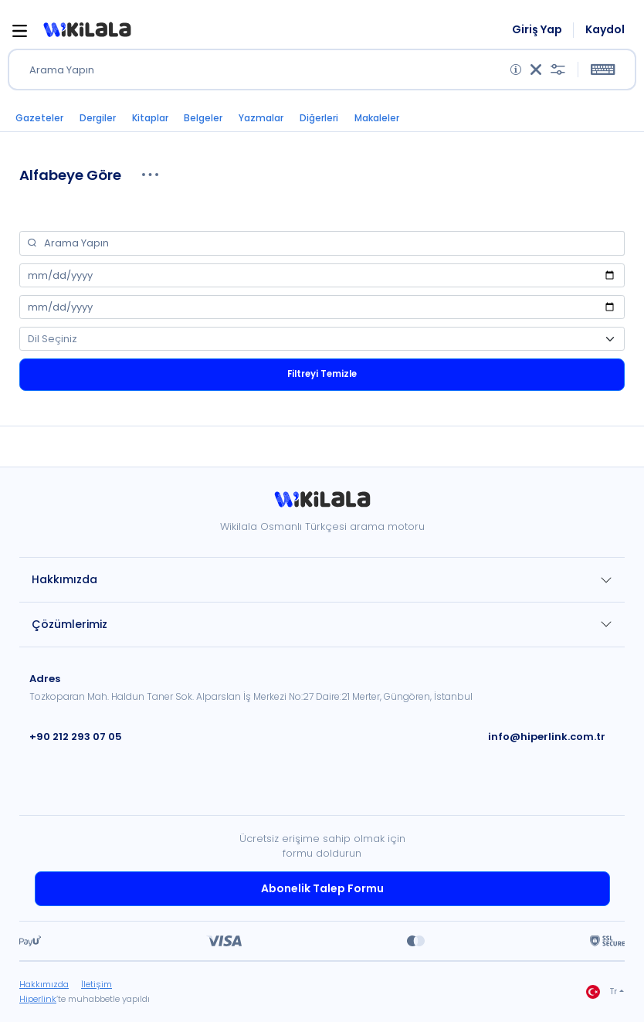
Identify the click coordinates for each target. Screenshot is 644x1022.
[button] (87, 30)
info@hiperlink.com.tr (546, 736)
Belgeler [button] (203, 117)
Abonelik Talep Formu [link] (322, 888)
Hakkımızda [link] (44, 984)
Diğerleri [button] (319, 117)
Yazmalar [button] (261, 117)
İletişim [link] (96, 984)
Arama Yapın (61, 70)
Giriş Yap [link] (537, 29)
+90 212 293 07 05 (75, 736)
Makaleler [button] (376, 117)
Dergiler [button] (98, 117)
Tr (601, 992)
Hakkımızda (64, 579)
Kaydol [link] (605, 29)
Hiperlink (37, 999)
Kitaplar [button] (150, 117)
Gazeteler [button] (39, 117)
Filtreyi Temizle (322, 374)
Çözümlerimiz (69, 624)
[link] (322, 505)
